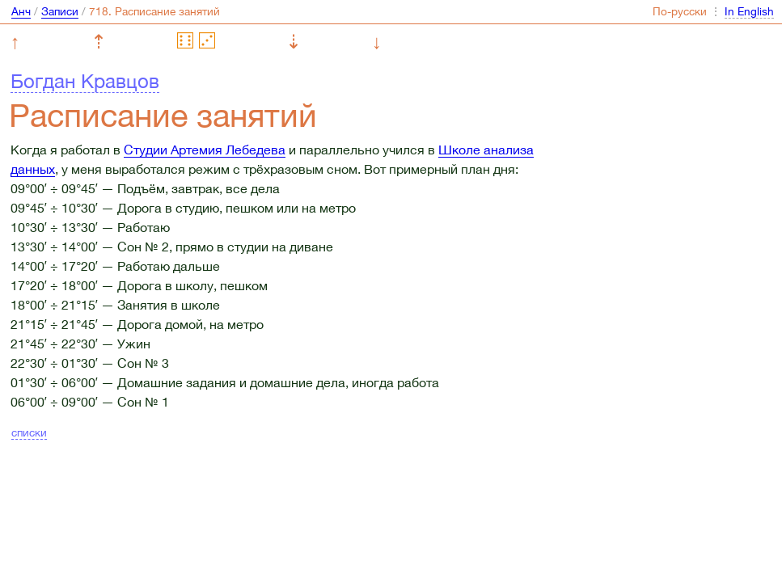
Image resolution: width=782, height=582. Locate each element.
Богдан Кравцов (85, 81)
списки (29, 432)
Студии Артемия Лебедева (204, 149)
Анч (21, 11)
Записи (59, 11)
